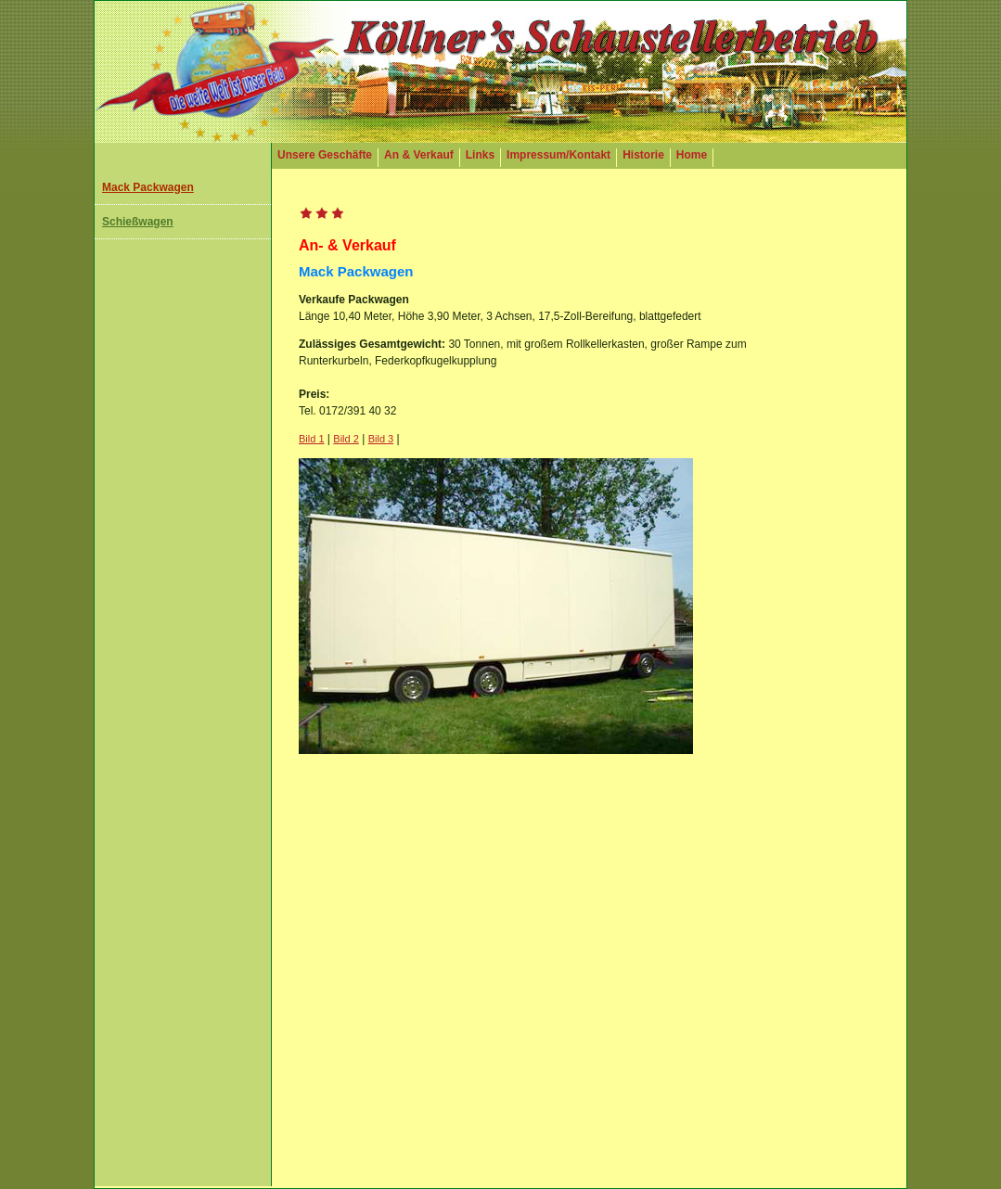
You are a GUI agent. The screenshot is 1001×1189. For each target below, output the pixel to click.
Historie (643, 154)
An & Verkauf (419, 154)
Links (480, 154)
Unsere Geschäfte (324, 154)
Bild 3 (381, 438)
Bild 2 (346, 438)
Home (691, 154)
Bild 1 (312, 438)
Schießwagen (137, 221)
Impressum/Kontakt (558, 154)
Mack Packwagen (148, 187)
